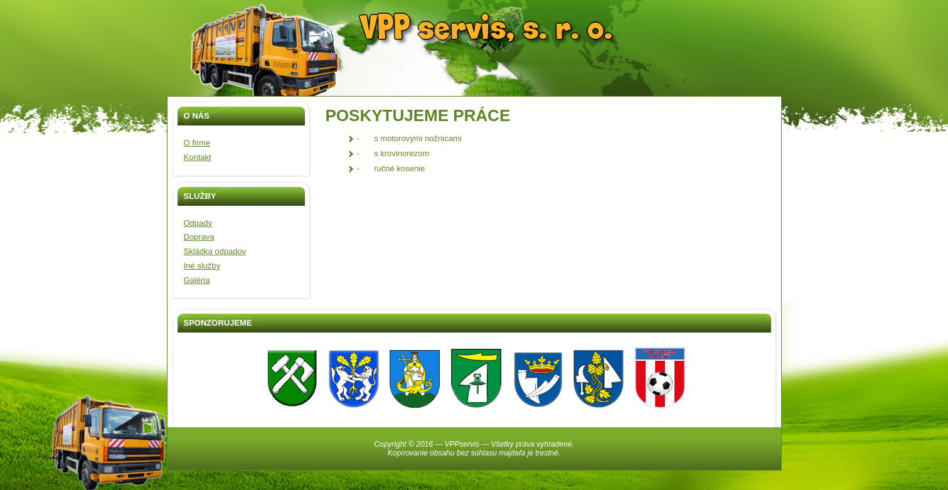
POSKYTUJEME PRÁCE (418, 115)
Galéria (197, 280)
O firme (197, 142)
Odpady (198, 223)
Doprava (199, 237)
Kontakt (197, 157)
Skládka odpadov (215, 251)
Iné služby (202, 265)
